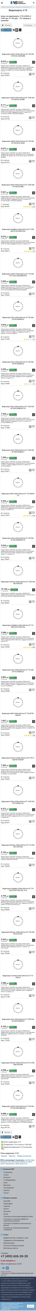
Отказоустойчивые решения (14, 1245)
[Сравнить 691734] (30, 1126)
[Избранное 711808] (33, 426)
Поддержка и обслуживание (14, 1240)
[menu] (1, 2)
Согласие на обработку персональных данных (17, 1224)
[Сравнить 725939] (30, 865)
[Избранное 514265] (33, 644)
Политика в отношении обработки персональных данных (16, 1220)
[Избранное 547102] (33, 117)
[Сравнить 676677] (30, 470)
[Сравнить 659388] (30, 690)
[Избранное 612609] (33, 381)
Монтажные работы (11, 1248)
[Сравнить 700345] (30, 1083)
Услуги (6, 1175)
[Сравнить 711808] (30, 426)
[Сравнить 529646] (30, 908)
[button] (13, 30)
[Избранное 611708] (33, 995)
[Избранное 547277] (33, 821)
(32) (29, 647)
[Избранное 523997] (33, 74)
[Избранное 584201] (33, 601)
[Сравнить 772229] (30, 1039)
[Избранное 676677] (33, 470)
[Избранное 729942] (33, 294)
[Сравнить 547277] (30, 821)
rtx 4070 (29, 1162)
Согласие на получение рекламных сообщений (16, 1229)
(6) (29, 735)
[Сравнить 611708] (30, 996)
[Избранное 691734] (33, 1126)
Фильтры (6, 25)
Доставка (7, 1211)
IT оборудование (9, 1180)
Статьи (6, 1193)
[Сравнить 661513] (30, 161)
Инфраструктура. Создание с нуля (16, 1238)
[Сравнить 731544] (30, 336)
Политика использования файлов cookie (18, 1216)
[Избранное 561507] (33, 204)
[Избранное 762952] (33, 778)
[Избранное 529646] (33, 908)
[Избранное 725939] (33, 865)
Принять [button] (30, 1306)
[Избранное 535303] (33, 732)
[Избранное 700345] (33, 1083)
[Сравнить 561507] (30, 204)
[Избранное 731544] (33, 336)
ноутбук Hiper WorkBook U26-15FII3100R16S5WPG (17, 1161)
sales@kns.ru (10, 1261)
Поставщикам (9, 1188)
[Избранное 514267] (33, 513)
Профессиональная (24, 1156)
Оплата (6, 1209)
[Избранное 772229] (33, 1039)
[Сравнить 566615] (30, 248)
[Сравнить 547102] (30, 118)
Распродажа (8, 1204)
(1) (29, 339)
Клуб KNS (7, 1201)
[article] (6, 29)
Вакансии (7, 1185)
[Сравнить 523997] (30, 74)
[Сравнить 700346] (30, 952)
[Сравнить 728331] (30, 558)
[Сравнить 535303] (30, 732)
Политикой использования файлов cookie (10, 1308)
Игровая (4, 1156)
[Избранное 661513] (33, 161)
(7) (29, 251)
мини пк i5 (23, 1164)
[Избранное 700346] (33, 952)
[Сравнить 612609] (30, 381)
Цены (6, 1182)
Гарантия (7, 1206)
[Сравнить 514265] (30, 644)
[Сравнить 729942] (30, 294)
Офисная (12, 1156)
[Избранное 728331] (33, 558)
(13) (29, 207)
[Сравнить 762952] (30, 778)
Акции (6, 1214)
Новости (7, 1190)
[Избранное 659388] (33, 690)
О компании (8, 1172)
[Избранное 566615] (33, 248)
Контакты (7, 1177)
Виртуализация (9, 1243)
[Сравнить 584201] (30, 602)
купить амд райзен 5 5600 (9, 1164)
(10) (29, 516)
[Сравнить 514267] (30, 513)
